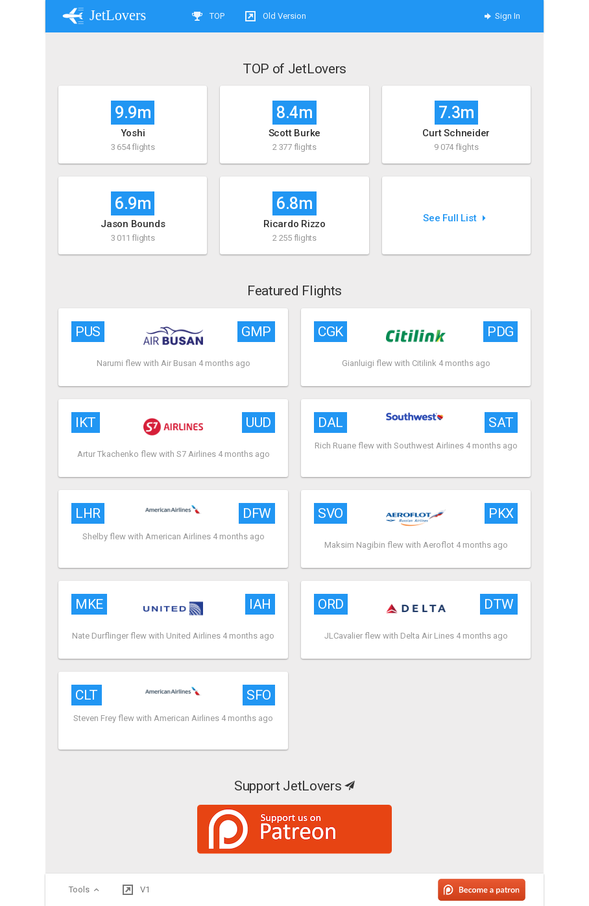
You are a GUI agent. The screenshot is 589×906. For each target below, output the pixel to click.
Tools (85, 890)
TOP (208, 16)
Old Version (275, 16)
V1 (136, 890)
